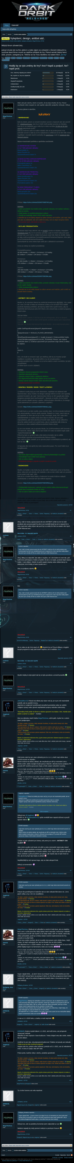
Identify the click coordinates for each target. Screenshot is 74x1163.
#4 (70, 637)
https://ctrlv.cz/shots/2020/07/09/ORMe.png (38, 483)
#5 (70, 663)
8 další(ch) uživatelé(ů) (57, 513)
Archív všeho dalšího (15, 41)
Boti (59, 649)
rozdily (51, 58)
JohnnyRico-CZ (23, 701)
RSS (71, 1155)
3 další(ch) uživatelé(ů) (57, 577)
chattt (18, 539)
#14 (70, 1080)
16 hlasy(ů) (59, 72)
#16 (70, 1134)
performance (34, 58)
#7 (70, 745)
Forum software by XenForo (15, 1159)
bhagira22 (43, 640)
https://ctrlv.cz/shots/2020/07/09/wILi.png (37, 407)
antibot (8, 58)
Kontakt (57, 1155)
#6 (70, 689)
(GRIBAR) (6, 1011)
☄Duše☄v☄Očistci (33, 513)
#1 (70, 510)
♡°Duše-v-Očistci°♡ (32, 967)
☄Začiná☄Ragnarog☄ (44, 513)
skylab (56, 58)
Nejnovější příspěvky (9, 29)
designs (19, 58)
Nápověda (63, 1155)
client (13, 58)
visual (62, 58)
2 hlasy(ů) (60, 84)
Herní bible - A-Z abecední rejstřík (28, 533)
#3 (70, 574)
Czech (3, 1155)
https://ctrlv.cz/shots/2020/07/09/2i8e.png (37, 276)
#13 (70, 1021)
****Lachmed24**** (22, 786)
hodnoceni (26, 58)
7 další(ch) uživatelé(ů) (56, 967)
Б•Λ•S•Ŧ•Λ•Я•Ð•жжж (22, 640)
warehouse (6, 60)
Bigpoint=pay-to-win (22, 1105)
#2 (70, 536)
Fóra (6, 25)
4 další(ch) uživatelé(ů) (53, 640)
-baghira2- (6, 714)
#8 (70, 783)
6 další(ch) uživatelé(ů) (49, 539)
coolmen (5, 535)
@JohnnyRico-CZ (33, 817)
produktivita (43, 58)
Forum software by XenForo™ (45, 1159)
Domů (68, 1155)
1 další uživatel (45, 1024)
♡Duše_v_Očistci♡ (22, 513)
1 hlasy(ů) (60, 78)
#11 (70, 964)
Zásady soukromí (68, 1157)
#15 (70, 1101)
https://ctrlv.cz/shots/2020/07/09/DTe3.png (37, 202)
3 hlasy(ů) (60, 75)
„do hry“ (63, 55)
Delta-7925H (58, 777)
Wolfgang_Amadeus (8, 988)
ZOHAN (5, 770)
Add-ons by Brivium (17, 1160)
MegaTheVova (36, 41)
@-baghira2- (30, 815)
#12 (70, 985)
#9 (70, 870)
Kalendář (15, 25)
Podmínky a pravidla (57, 1157)
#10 (70, 919)
